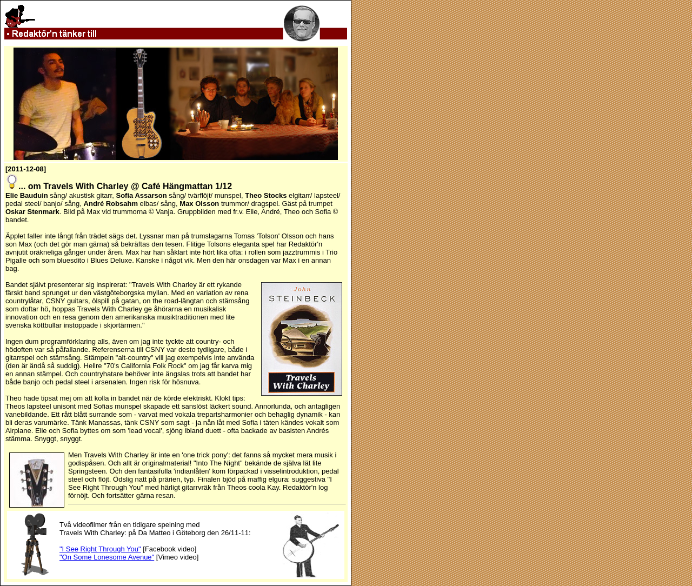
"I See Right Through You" (100, 549)
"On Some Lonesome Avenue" (106, 557)
